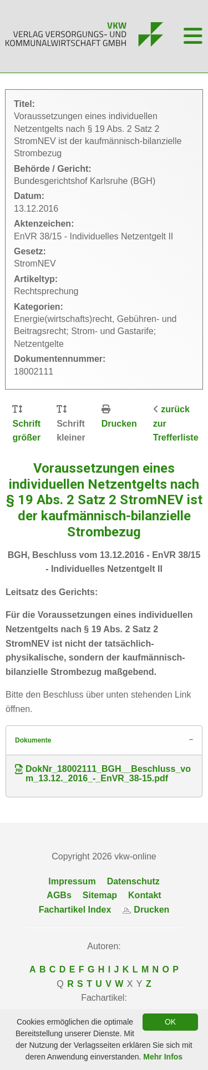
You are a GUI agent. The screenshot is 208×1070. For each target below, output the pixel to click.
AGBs (59, 895)
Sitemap (100, 895)
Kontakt (144, 895)
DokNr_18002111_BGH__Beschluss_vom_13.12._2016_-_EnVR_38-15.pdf (103, 774)
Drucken (119, 423)
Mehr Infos (162, 1056)
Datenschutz (133, 881)
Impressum (71, 881)
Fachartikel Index (75, 909)
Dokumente (33, 740)
